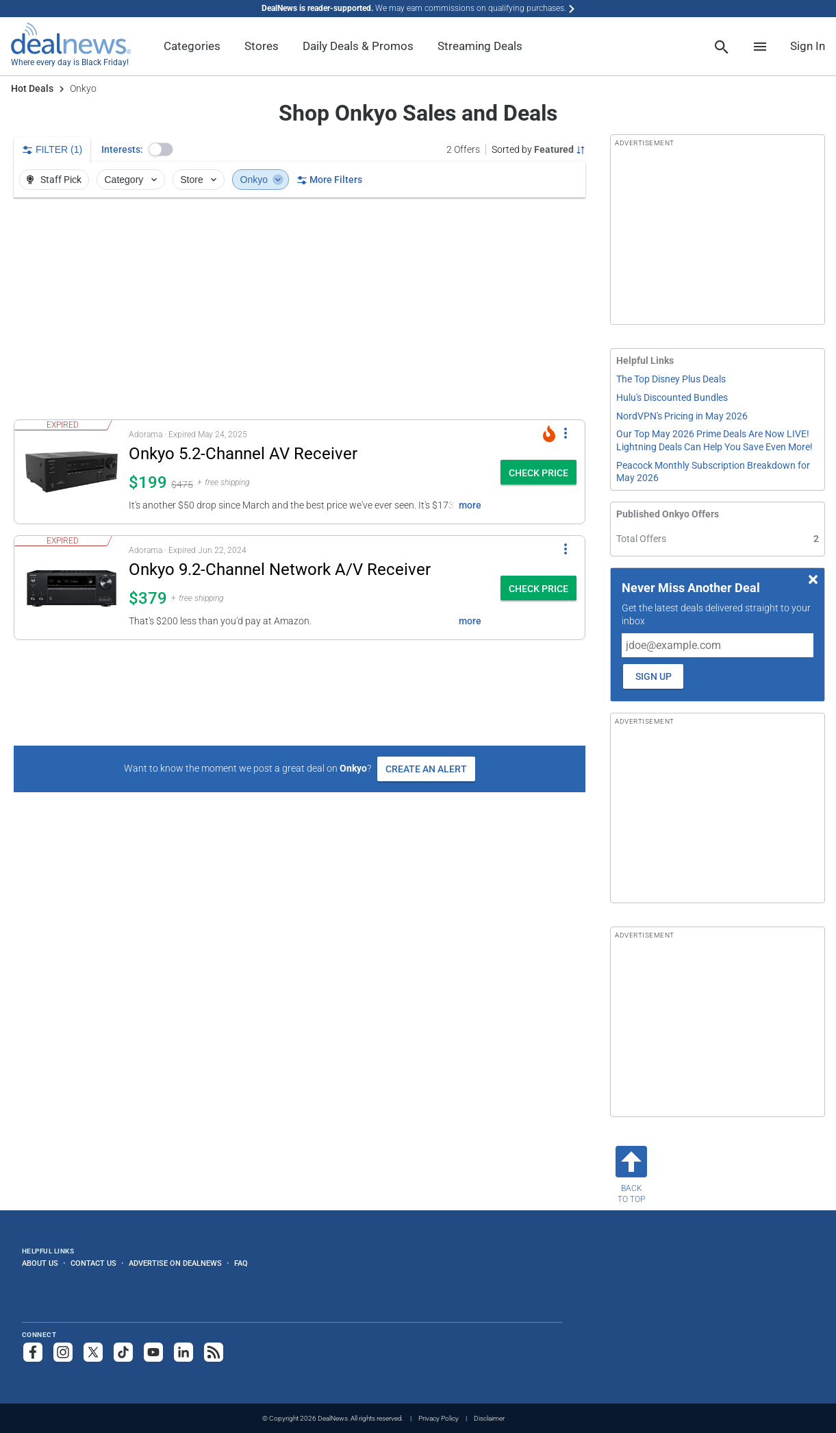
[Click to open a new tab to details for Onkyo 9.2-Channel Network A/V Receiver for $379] (71, 587)
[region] (299, 308)
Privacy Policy (438, 1418)
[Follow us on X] (93, 1352)
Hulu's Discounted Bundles (672, 397)
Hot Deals (32, 88)
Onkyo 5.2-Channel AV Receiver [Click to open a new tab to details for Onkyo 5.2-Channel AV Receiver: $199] (243, 453)
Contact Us (93, 1263)
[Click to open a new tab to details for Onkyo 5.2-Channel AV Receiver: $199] (71, 472)
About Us (40, 1263)
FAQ (241, 1263)
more (470, 505)
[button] (161, 149)
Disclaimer (489, 1418)
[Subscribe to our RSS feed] (214, 1352)
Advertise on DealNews (175, 1263)
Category (132, 179)
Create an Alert (426, 768)
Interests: (122, 149)
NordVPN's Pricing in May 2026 (682, 416)
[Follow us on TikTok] (123, 1352)
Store (199, 179)
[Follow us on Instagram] (63, 1352)
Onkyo (262, 179)
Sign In (807, 46)
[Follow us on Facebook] (33, 1352)
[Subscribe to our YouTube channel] (153, 1352)
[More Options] (565, 432)
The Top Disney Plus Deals (671, 378)
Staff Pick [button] (53, 179)
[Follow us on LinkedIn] (183, 1352)
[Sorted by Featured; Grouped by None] (538, 149)
